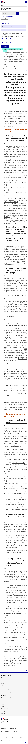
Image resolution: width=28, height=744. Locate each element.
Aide (2, 677)
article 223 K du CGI (11, 203)
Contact (2, 680)
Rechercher (17, 13)
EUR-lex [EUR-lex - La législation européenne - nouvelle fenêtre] (2, 706)
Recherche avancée (7, 16)
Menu (26, 2)
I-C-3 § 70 (7, 615)
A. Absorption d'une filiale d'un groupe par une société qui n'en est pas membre (15, 53)
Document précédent (9, 70)
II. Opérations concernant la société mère (13, 69)
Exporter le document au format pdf (2, 38)
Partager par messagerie (14, 42)
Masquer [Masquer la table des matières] (6, 46)
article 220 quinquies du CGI (15, 201)
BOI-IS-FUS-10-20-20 (9, 126)
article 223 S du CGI (9, 148)
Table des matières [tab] (6, 23)
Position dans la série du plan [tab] (9, 27)
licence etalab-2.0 (4, 742)
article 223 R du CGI (12, 182)
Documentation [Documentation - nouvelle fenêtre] (4, 690)
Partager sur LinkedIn (10, 42)
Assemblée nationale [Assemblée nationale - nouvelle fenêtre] (5, 697)
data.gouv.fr (16, 731)
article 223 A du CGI (11, 387)
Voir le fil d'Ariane (4, 18)
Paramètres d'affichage (18, 737)
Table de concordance (5, 687)
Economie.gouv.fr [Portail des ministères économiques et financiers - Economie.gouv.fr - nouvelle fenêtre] (4, 708)
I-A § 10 (20, 443)
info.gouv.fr (4, 728)
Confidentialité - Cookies (6, 737)
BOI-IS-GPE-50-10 (14, 495)
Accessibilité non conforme (6, 735)
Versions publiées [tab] (6, 30)
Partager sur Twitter (6, 42)
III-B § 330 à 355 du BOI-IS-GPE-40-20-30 (15, 359)
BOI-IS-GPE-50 (20, 511)
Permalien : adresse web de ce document (10, 38)
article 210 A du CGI (10, 335)
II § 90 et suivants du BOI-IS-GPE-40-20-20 (15, 650)
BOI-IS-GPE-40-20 (22, 435)
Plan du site (23, 735)
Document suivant (20, 70)
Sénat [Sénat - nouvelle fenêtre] (2, 713)
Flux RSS (2, 685)
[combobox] (9, 13)
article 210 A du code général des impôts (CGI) (15, 122)
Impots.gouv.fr (4, 711)
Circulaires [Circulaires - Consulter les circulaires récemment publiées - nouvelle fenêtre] (3, 702)
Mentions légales (16, 735)
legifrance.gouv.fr (5, 731)
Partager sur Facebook (2, 42)
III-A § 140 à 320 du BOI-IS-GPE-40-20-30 (15, 349)
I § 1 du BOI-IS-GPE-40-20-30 (11, 180)
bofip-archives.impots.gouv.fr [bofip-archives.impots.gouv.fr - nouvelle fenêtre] (7, 692)
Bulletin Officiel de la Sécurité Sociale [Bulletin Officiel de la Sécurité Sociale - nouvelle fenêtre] (8, 700)
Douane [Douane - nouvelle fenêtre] (2, 704)
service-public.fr (14, 728)
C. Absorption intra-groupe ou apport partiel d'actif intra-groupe (14, 65)
